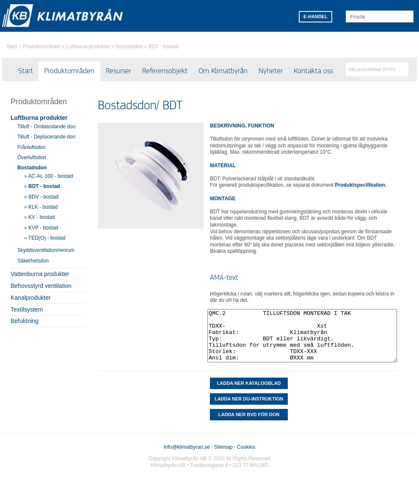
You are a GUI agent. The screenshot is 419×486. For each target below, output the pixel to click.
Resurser (118, 71)
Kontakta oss (313, 71)
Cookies (246, 447)
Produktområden (42, 47)
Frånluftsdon (31, 147)
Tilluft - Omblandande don (46, 127)
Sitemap (223, 447)
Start (11, 47)
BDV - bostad (43, 197)
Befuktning (25, 321)
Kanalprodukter (31, 297)
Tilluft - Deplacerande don (46, 137)
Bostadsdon (129, 47)
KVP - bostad (43, 228)
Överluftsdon (31, 157)
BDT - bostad (163, 47)
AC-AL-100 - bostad (50, 176)
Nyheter (271, 71)
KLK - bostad (43, 207)
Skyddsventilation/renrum (45, 250)
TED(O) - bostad (47, 238)
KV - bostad (41, 217)
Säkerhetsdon (33, 261)
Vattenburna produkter (40, 274)
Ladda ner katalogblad (249, 383)
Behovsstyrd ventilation (41, 285)
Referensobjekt (164, 71)
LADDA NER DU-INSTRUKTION (249, 398)
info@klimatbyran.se (187, 447)
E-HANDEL (315, 16)
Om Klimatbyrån (223, 71)
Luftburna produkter (88, 47)
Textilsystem (27, 309)
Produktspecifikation (360, 185)
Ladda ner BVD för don (248, 414)
